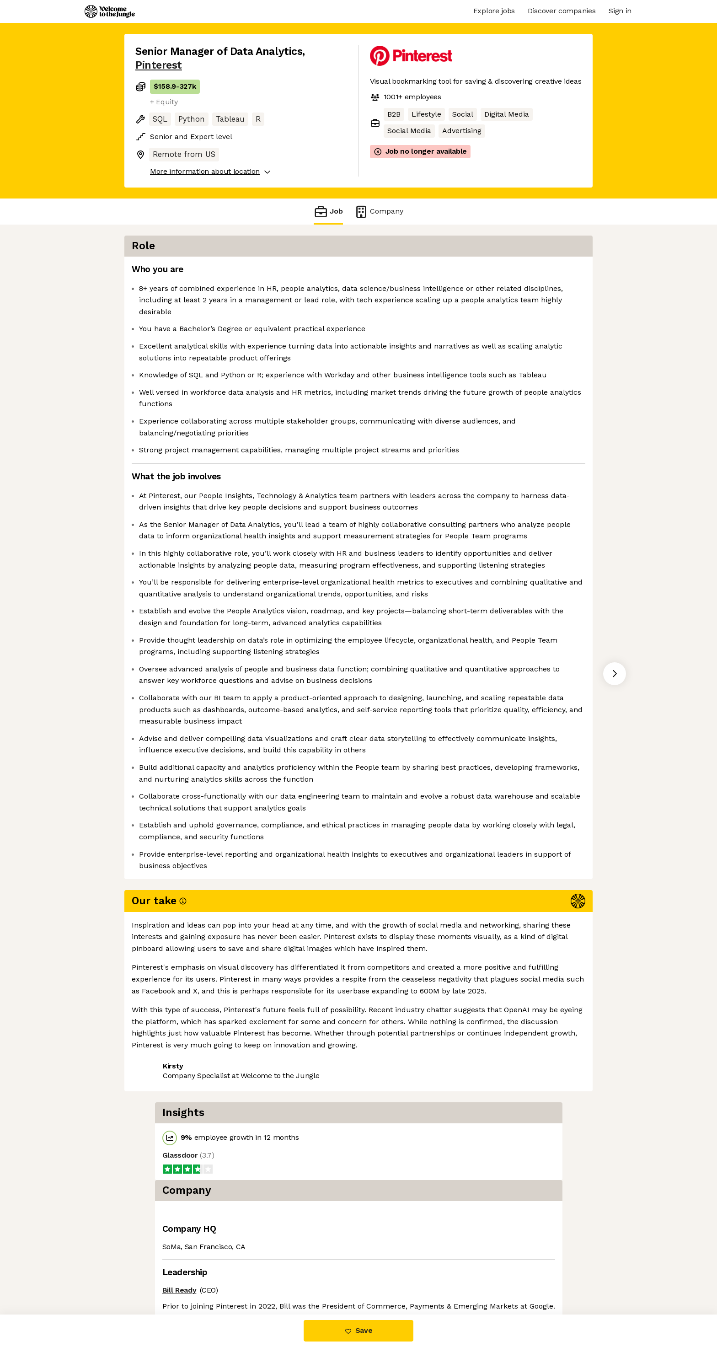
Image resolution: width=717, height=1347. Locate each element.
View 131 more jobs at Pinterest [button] (255, 1276)
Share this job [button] (160, 1276)
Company (378, 211)
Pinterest (158, 65)
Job (328, 211)
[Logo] (110, 11)
